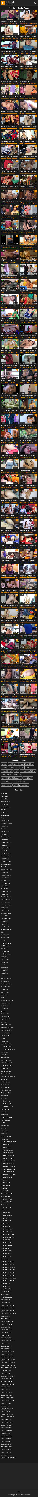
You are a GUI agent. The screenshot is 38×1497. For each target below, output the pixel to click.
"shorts (22, 292)
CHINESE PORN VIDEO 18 (8, 1362)
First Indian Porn (5, 837)
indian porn (33, 218)
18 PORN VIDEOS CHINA (7, 1172)
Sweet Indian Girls (6, 899)
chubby (8, 502)
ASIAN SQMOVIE (5, 1218)
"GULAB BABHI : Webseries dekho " (10, 201)
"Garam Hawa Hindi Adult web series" (28, 336)
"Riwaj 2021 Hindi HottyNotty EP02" (28, 485)
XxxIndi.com (4, 812)
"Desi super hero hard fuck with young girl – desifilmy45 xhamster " (28, 560)
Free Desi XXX (5, 927)
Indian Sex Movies (6, 869)
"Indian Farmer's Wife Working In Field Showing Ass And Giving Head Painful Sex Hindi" (28, 321)
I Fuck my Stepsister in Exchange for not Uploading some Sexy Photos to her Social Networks (10, 620)
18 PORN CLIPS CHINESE (8, 1158)
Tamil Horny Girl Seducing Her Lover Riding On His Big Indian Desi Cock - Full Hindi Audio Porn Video (28, 665)
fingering (28, 248)
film (33, 412)
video (24, 532)
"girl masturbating (6, 218)
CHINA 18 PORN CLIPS (7, 1395)
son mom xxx (6, 785)
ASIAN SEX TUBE (5, 1294)
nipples (33, 248)
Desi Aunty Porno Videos (8, 1076)
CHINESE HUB (5, 1335)
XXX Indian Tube (5, 807)
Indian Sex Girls (5, 951)
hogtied (13, 218)
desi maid (35, 98)
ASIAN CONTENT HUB (7, 1193)
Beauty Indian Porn (6, 1381)
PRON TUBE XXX (5, 1085)
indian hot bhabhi (30, 307)
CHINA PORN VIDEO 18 (7, 1417)
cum (30, 472)
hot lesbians (28, 382)
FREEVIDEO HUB (5, 1016)
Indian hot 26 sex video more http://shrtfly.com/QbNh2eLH (10, 485)
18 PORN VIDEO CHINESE (8, 1166)
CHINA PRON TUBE (6, 1419)
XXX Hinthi (4, 850)
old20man (21, 781)
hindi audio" (8, 68)
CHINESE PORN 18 (6, 1346)
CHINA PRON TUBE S (7, 1425)
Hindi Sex (3, 1123)
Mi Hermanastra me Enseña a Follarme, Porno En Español (28, 395)
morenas (34, 472)
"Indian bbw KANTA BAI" (8, 440)
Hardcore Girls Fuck (6, 978)
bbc (2, 726)
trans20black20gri (8, 781)
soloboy (3, 53)
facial (26, 23)
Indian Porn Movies (6, 842)
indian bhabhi (16, 38)
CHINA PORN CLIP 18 (7, 1414)
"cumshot (22, 248)
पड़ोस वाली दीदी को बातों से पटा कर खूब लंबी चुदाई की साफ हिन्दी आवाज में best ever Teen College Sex (28, 755)
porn (21, 38)
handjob (27, 83)
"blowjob (22, 23)
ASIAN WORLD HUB (6, 1297)
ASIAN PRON (4, 1204)
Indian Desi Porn (6, 861)
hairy (7, 457)
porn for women (29, 143)
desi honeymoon (6, 83)
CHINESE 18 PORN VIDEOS (8, 1311)
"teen (2, 517)
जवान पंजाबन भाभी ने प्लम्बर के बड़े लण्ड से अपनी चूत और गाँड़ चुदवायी (10, 635)
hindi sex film (7, 262)
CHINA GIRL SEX (5, 1406)
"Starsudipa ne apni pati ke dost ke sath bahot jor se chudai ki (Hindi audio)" (10, 710)
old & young (14, 322)
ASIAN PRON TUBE (6, 1207)
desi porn (4, 1022)
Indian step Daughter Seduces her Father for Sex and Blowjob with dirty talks (10, 96)
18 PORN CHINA (5, 1213)
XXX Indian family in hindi (8, 650)
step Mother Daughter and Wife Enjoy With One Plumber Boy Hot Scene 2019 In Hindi (10, 51)
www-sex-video (5, 801)
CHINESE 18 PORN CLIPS (8, 1341)
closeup (3, 457)
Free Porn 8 (4, 796)
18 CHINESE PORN (6, 1221)
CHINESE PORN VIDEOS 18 (8, 1368)
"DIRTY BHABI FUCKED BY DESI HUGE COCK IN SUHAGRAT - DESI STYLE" (10, 740)
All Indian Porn (5, 938)
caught (17, 412)
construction (6, 774)
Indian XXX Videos (6, 878)
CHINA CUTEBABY (6, 1403)
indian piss (26, 68)
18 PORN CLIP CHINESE (7, 1153)
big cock (5, 38)
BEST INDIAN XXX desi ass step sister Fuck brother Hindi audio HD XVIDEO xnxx (28, 545)
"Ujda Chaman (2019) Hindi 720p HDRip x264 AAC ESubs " (28, 261)
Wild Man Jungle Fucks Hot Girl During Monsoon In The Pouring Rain (28, 366)
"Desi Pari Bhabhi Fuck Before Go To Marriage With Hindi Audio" (10, 321)
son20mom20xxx (27, 764)
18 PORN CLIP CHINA (7, 1150)
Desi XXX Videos (5, 910)
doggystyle (4, 143)
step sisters (9, 622)
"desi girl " (4, 470)
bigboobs (33, 652)
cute (14, 412)
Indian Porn (4, 804)
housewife (31, 592)
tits (29, 532)
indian (30, 23)
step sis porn (5, 959)
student (8, 487)
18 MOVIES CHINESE (6, 1177)
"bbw (2, 427)
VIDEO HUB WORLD (6, 1063)
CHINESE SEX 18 (5, 1300)
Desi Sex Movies (6, 864)
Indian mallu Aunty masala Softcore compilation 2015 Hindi (10, 590)
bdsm (12, 517)
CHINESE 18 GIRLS (6, 1441)
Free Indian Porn (6, 918)
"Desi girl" (4, 680)
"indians (22, 98)
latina (30, 697)
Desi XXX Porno (5, 902)
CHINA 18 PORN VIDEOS (7, 1400)
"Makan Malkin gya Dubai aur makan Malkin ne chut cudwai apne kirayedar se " (28, 186)
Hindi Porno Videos (6, 954)
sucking (33, 726)
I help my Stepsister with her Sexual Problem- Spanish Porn (28, 470)
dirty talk (3, 277)
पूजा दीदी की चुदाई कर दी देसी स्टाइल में (9, 276)
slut (24, 652)
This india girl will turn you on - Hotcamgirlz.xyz (10, 395)
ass (2, 412)
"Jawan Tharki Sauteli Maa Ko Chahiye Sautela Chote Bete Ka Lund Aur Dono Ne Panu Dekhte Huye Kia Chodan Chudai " (10, 66)
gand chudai (32, 712)
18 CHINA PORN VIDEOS (7, 1237)
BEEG (2, 932)
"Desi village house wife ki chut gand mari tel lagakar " (10, 111)
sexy (7, 23)
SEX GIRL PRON (5, 1082)
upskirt (32, 188)
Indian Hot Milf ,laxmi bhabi (8, 560)
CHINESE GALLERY (6, 1327)
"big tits (3, 442)
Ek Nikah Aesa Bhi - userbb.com (28, 410)
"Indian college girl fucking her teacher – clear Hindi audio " (10, 530)
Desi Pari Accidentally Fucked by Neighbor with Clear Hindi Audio (28, 306)
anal (21, 173)
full (15, 487)
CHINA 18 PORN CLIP (7, 1392)
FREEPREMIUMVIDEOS (7, 1027)
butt (2, 38)
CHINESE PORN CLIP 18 (7, 1351)
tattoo (10, 412)
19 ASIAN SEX (5, 1191)
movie (24, 412)
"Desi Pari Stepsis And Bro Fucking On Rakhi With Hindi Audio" (10, 156)
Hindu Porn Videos (6, 1117)
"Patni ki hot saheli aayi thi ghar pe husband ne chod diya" (10, 336)
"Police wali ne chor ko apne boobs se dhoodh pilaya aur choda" (28, 276)
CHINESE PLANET (5, 1343)
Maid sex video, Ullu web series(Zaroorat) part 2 (10, 261)
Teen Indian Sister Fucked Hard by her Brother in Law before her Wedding (28, 351)
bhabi (4, 764)
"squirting (3, 712)
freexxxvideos (5, 831)
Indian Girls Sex (5, 880)
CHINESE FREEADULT (7, 1324)
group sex (7, 517)
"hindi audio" (23, 277)
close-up (9, 352)
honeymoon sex (15, 83)
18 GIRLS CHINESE (6, 1289)
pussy (27, 38)
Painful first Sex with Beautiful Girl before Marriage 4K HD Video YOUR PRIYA (28, 216)
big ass (26, 427)
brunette (34, 697)
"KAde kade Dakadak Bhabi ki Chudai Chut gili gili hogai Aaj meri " (10, 695)
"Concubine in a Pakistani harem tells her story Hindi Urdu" (10, 575)
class (15, 774)
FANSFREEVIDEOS (6, 1030)
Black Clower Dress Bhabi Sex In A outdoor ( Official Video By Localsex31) (28, 740)
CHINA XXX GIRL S (6, 1439)
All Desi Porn (4, 889)
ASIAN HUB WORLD (6, 1199)
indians (26, 292)
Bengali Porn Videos (7, 1000)
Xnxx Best (4, 793)
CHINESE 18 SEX (5, 1316)
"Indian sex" (23, 21)
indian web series (28, 352)
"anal (2, 113)
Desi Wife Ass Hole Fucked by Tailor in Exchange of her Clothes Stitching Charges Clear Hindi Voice (10, 171)
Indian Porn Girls (6, 875)
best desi (28, 607)
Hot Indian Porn (5, 848)
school (16, 764)
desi (30, 98)
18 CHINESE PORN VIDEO (8, 1272)
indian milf (17, 562)
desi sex (32, 68)
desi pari (22, 307)
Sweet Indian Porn (6, 1074)
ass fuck (12, 173)
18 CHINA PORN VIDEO (7, 1234)
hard (16, 771)
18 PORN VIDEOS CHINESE (8, 1142)
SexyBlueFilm (5, 815)
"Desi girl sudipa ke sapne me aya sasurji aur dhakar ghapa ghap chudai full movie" (28, 575)
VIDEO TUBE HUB (6, 1060)
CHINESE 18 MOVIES (6, 1447)
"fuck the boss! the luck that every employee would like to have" (28, 156)
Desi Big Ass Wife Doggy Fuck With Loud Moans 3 (28, 171)
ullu (2, 262)
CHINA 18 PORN (5, 1387)
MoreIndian (4, 839)
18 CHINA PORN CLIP (7, 1229)
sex (24, 38)
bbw (10, 113)
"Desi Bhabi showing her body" (28, 680)
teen (27, 53)
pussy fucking (31, 667)
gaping (31, 53)
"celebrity (3, 352)
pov (18, 352)
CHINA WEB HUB (5, 1433)
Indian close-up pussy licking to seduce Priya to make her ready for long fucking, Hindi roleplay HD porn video (10, 455)
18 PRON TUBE (5, 1180)
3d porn (3, 1011)
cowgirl (22, 502)
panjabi (17, 248)
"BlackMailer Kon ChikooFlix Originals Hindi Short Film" (10, 380)
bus (21, 774)
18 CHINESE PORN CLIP (7, 1262)
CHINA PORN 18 (5, 1411)
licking (21, 637)
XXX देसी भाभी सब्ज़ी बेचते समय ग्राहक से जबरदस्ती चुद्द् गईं (10, 231)
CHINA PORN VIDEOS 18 (7, 1384)
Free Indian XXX (5, 883)
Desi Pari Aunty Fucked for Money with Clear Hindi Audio (28, 620)
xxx (14, 98)
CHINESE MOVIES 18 (6, 1302)
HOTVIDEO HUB (5, 1120)
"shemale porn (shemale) (8, 577)
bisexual (17, 113)
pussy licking (12, 457)
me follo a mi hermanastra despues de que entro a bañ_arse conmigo (28, 695)
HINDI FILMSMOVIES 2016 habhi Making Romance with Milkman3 (10, 291)
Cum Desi (3, 940)
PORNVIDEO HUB (6, 1090)
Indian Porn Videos (6, 1044)
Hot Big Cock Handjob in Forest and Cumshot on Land (28, 440)
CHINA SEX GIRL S (6, 1428)
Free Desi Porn (5, 820)
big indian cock (24, 442)
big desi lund (32, 442)
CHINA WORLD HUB (6, 1436)
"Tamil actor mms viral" (7, 216)
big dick (34, 203)
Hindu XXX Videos (6, 1101)
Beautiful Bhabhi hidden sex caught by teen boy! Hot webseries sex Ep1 (10, 410)
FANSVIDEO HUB (5, 1033)
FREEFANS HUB (5, 1036)
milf (2, 98)
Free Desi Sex (5, 924)
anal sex (29, 233)
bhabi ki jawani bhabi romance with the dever (28, 725)
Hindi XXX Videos (6, 943)
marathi (5, 771)
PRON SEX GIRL (5, 1087)
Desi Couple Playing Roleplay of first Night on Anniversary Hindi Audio (10, 665)
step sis (3, 622)
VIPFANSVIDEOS (5, 1057)
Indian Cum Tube (6, 853)
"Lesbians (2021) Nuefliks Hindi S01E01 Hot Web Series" (28, 380)
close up (6, 233)
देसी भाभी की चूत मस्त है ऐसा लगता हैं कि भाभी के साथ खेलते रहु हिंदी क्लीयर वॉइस (10, 21)
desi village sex (24, 756)
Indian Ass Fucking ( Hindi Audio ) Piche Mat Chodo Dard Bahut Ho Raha (28, 710)
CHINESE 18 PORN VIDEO (8, 1305)
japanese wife (11, 756)
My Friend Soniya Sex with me (9, 755)
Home (19, 1492)
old (11, 771)
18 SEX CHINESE (5, 1183)
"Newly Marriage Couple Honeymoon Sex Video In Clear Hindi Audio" (10, 126)
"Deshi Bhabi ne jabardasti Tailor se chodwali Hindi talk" (10, 425)
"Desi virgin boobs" (6, 351)
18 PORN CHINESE (6, 1144)
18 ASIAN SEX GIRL (6, 1136)
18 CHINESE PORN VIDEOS (8, 1278)
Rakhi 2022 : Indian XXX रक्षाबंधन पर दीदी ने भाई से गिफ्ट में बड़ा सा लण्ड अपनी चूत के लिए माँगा (10, 141)
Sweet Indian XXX (6, 1071)
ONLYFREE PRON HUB (7, 1106)
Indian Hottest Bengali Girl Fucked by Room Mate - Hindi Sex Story (28, 605)
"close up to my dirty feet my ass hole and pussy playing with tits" (28, 51)
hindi (21, 128)
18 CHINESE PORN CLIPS (8, 1267)
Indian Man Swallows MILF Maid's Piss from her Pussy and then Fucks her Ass (28, 66)
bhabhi (31, 756)
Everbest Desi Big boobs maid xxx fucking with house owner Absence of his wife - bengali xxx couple (28, 650)
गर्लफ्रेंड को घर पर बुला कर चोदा (26, 425)
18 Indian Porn (5, 1259)
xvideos (14, 233)
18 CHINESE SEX (5, 1283)
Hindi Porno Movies (6, 946)
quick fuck (4, 756)
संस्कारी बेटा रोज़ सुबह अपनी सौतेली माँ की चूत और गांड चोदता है (28, 231)
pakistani (3, 173)
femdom (31, 262)
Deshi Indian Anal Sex (7, 246)
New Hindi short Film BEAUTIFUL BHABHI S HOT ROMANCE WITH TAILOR (28, 530)
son (27, 767)
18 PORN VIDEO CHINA (7, 1164)
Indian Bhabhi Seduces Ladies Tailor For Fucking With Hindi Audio (28, 36)
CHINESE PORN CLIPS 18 (8, 1357)
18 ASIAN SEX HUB (6, 1370)
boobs (3, 367)
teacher (3, 487)
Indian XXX (4, 799)
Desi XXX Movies (6, 913)
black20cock (28, 778)
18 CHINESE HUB (5, 1248)
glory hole (15, 682)
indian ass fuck (24, 712)
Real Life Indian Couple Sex (27, 590)
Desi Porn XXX (5, 1014)
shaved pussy (24, 592)
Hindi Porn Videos (6, 929)
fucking (31, 38)
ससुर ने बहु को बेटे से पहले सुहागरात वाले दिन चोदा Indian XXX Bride (10, 81)
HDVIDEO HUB (5, 1125)
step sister (15, 53)
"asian (3, 322)
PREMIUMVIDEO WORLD (8, 1049)
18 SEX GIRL (4, 1188)
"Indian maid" (24, 96)
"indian (3, 68)
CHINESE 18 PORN (6, 1452)
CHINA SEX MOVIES (6, 1430)
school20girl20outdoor (10, 767)
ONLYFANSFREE (5, 1109)
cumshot (6, 427)
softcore (29, 412)
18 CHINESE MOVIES (6, 1251)
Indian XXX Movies (6, 823)
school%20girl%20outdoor (11, 778)
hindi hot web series (17, 262)
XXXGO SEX (4, 1052)
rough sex (10, 98)
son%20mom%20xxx (28, 771)
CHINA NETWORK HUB (7, 1409)
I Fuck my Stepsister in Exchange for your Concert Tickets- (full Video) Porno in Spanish (28, 126)
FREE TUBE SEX (5, 1019)
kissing (27, 98)
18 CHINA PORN (5, 1223)
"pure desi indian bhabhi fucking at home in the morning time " (28, 246)
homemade (10, 143)
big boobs (16, 502)
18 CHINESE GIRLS (6, 1240)
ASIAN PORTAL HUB (6, 1202)
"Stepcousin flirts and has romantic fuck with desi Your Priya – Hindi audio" (10, 186)
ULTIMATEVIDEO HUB (7, 1065)
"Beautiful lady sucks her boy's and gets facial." (28, 455)
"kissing (22, 143)
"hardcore (22, 53)
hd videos (13, 472)
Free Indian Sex (5, 867)
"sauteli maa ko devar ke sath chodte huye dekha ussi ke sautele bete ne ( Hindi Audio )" (10, 306)
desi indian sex (33, 517)
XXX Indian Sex (5, 987)
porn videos (4, 1006)
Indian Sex (4, 834)
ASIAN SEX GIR (5, 1210)
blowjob (6, 113)
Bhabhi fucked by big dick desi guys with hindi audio (28, 500)
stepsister (22, 397)
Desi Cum (3, 829)
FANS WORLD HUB (6, 1025)
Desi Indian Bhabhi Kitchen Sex (10, 725)
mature (33, 158)
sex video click (5, 1079)
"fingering (22, 113)
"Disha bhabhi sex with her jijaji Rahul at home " (10, 605)
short (15, 382)
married (18, 98)
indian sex (26, 218)
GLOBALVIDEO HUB (6, 1046)
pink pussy (6, 726)
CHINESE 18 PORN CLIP (7, 1379)
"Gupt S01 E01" (24, 291)
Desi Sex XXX (5, 981)
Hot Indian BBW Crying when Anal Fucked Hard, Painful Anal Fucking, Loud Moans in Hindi (10, 500)
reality (25, 233)
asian (8, 128)
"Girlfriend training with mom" (28, 141)
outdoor (12, 23)
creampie (17, 23)
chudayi (3, 652)
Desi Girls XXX (5, 935)
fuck (2, 592)
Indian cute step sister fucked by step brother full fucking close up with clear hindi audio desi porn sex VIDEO (28, 635)
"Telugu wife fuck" (25, 81)
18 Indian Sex (5, 965)
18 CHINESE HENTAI (6, 1245)
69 (10, 203)
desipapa (4, 818)
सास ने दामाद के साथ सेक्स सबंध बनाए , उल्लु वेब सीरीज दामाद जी (28, 201)
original (12, 382)
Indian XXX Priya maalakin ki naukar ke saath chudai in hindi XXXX (28, 515)
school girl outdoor (21, 785)
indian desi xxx (24, 517)
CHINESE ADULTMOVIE (7, 1321)
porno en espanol (28, 128)
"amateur (3, 128)
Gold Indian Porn (6, 1093)
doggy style (9, 277)
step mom (9, 53)
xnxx (32, 547)
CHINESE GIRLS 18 (6, 1330)
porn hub (3, 1098)
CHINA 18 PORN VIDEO (7, 1398)
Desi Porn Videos (6, 856)
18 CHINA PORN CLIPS (7, 1232)
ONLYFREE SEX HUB (6, 1104)
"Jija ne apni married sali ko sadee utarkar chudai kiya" (28, 111)
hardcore (3, 23)
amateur (34, 173)
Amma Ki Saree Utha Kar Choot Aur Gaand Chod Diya (10, 36)
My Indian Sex (5, 859)
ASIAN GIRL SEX (5, 1196)
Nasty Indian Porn (6, 1003)
